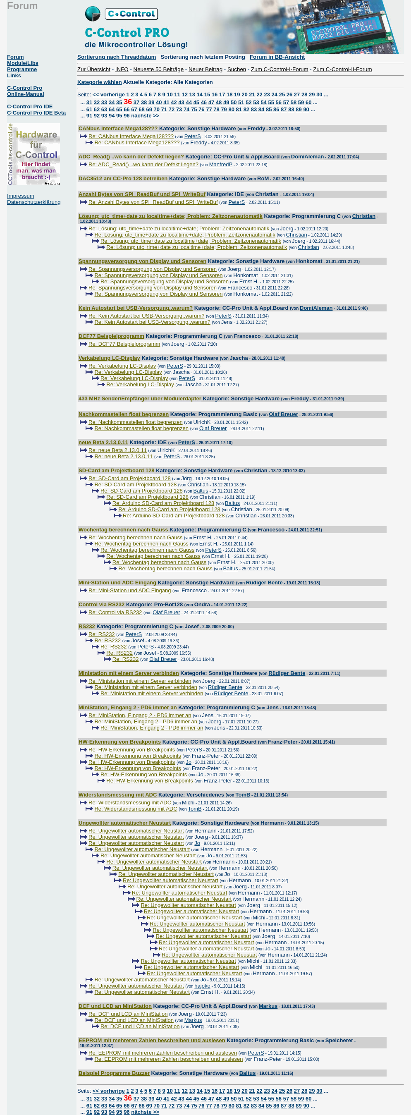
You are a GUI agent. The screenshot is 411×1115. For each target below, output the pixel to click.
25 (282, 94)
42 (174, 102)
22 (259, 94)
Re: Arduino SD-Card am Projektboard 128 (163, 503)
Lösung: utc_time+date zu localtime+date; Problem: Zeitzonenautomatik (171, 216)
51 (241, 102)
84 (261, 109)
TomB (242, 795)
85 (269, 109)
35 (119, 102)
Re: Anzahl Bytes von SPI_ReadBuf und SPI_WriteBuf (153, 202)
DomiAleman (307, 156)
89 (298, 109)
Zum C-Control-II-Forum (342, 69)
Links (14, 75)
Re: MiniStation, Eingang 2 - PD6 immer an (139, 715)
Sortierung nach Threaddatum (116, 57)
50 (234, 102)
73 (179, 109)
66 (126, 109)
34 (112, 102)
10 (169, 94)
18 (229, 94)
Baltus (200, 491)
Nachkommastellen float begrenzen (124, 414)
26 (289, 94)
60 (308, 102)
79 (224, 109)
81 (239, 109)
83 (254, 109)
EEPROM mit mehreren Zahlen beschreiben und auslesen (152, 1040)
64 (112, 109)
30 (319, 94)
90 (306, 109)
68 (141, 109)
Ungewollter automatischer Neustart (125, 823)
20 (244, 94)
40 (159, 102)
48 (219, 102)
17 (222, 94)
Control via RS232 (101, 604)
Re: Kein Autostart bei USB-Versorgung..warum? (146, 316)
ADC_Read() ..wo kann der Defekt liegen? (131, 156)
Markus (268, 1006)
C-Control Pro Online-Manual (25, 91)
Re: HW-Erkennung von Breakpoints (131, 750)
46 (204, 102)
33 (104, 102)
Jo (188, 762)
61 (89, 109)
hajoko (202, 986)
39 (151, 102)
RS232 (87, 626)
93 (104, 115)
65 (119, 109)
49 (226, 102)
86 (276, 109)
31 (89, 102)
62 (97, 109)
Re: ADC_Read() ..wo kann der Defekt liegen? (143, 164)
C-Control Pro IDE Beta (36, 113)
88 (291, 109)
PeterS (192, 136)
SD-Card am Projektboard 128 (117, 470)
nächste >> (145, 115)
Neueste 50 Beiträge (159, 69)
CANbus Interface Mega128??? (118, 128)
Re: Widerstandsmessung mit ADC (129, 802)
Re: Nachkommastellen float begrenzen (135, 422)
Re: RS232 (101, 634)
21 (252, 94)
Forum (15, 57)
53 (256, 102)
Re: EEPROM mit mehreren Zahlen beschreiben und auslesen (162, 1053)
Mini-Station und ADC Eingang (117, 582)
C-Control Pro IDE (30, 106)
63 (104, 109)
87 (284, 109)
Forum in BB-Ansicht (277, 57)
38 (144, 102)
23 (267, 94)
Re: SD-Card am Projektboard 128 (129, 478)
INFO (122, 69)
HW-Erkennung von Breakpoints (120, 742)
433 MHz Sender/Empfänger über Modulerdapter (140, 398)
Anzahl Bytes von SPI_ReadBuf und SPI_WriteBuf (142, 194)
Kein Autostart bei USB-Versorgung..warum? (136, 308)
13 (192, 94)
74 (186, 109)
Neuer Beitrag (205, 69)
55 (271, 102)
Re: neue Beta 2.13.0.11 (117, 450)
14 (200, 94)
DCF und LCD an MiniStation (115, 1006)
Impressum (20, 196)
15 (207, 94)
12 (184, 94)
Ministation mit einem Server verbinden (129, 673)
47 (211, 102)
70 (157, 109)
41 (166, 102)
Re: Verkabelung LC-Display (122, 366)
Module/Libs (22, 63)
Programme (22, 69)
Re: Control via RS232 (115, 612)
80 (231, 109)
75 (194, 109)
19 (237, 94)
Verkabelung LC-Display (109, 358)
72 (171, 109)
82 (246, 109)
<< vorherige (109, 94)
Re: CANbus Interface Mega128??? (131, 136)
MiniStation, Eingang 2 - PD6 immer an (128, 707)
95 (119, 115)
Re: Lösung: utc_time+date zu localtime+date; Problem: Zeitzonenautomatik (178, 228)
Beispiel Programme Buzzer (114, 1073)
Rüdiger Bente (264, 582)
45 (196, 102)
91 (89, 115)
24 (274, 94)
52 (248, 102)
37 (136, 102)
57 (286, 102)
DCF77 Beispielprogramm (111, 336)
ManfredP (220, 164)
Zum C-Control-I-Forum (279, 69)
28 (304, 94)
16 (214, 94)
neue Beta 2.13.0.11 (103, 442)
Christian (363, 216)
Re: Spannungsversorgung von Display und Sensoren (152, 269)
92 (97, 115)
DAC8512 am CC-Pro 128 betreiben (123, 178)
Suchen (236, 69)
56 (279, 102)
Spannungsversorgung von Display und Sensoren (142, 261)
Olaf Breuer (283, 414)
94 (112, 115)
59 (301, 102)
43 (181, 102)
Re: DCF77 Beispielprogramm (124, 344)
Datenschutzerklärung (34, 202)
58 (293, 102)
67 (134, 109)
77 (209, 109)
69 (149, 109)
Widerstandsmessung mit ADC (118, 795)
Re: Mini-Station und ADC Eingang (129, 590)
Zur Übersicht (93, 69)
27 (297, 94)
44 (188, 102)
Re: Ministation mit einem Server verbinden (139, 681)
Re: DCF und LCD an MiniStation (127, 1014)
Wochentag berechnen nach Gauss (123, 529)
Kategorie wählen (99, 82)
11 (177, 94)
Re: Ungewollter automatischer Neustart (136, 831)
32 (97, 102)
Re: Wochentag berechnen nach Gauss (135, 537)
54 (263, 102)
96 (126, 115)
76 (201, 109)
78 (216, 109)
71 (164, 109)
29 (312, 94)
